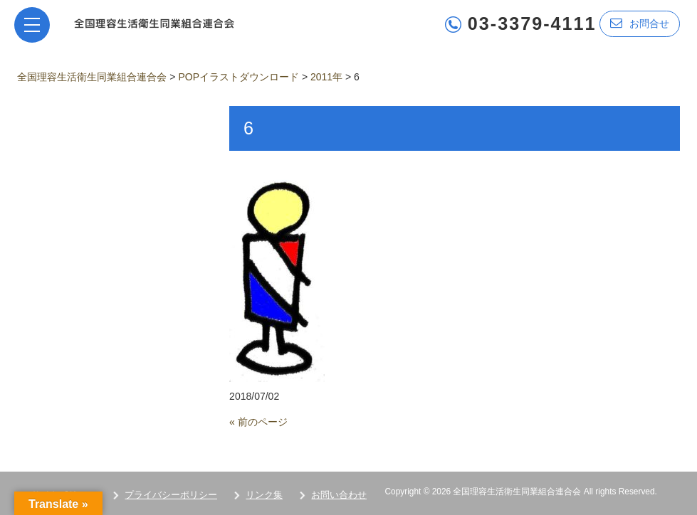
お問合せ (639, 23)
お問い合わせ (339, 494)
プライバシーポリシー (171, 494)
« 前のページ (258, 422)
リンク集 (264, 494)
